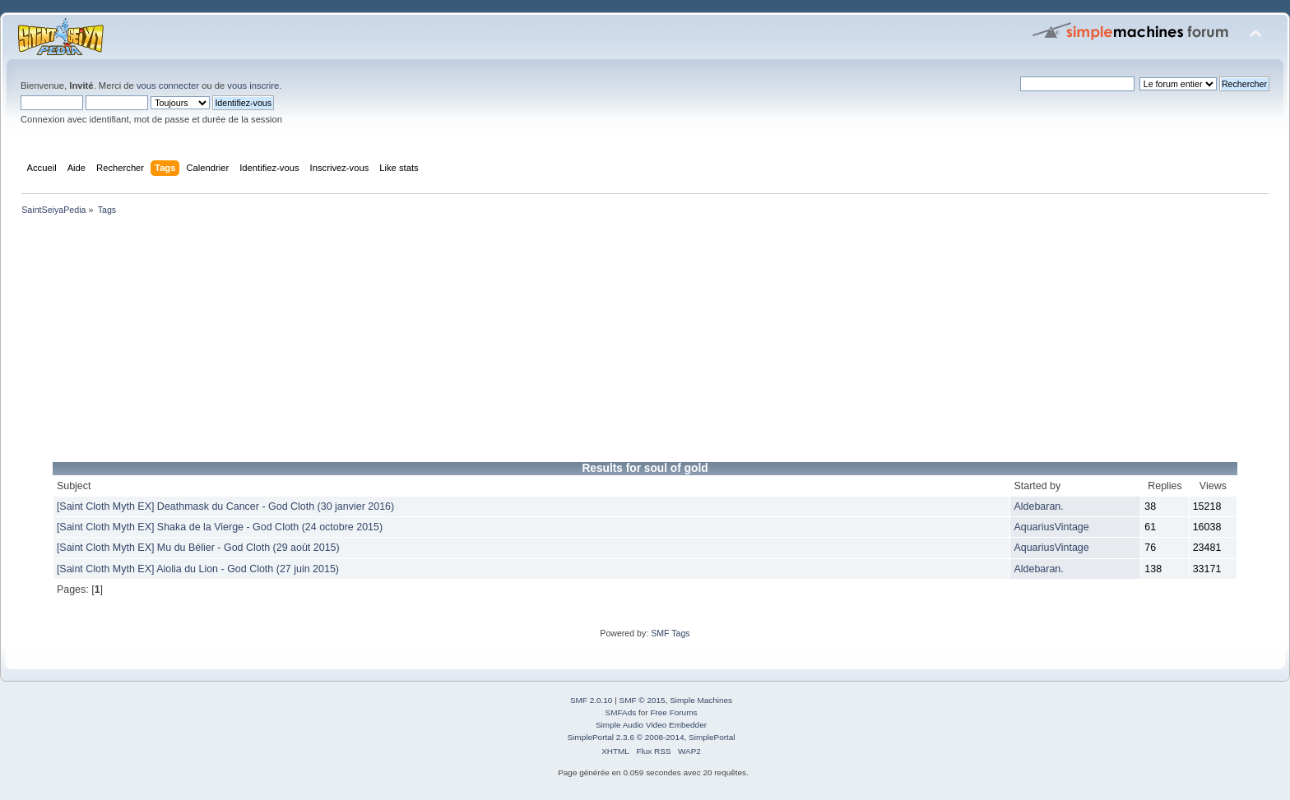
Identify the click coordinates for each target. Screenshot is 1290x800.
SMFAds (621, 712)
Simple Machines (701, 700)
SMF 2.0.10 (591, 700)
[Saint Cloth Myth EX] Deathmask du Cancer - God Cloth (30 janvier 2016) (225, 506)
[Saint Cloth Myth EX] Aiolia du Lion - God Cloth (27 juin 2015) (198, 569)
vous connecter (168, 85)
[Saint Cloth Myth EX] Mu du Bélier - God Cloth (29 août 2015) (198, 547)
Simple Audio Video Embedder (651, 724)
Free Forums (673, 712)
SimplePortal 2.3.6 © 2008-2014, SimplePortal (651, 737)
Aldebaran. (1038, 506)
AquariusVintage (1051, 527)
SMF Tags (670, 633)
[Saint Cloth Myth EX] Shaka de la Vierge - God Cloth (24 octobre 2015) (220, 527)
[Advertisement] (510, 342)
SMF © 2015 (642, 700)
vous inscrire (253, 85)
